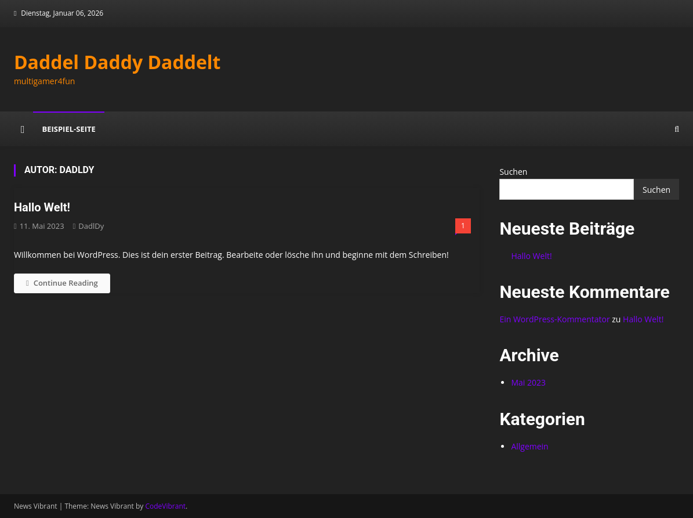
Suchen (513, 171)
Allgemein (529, 446)
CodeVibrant (165, 506)
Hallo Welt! (42, 207)
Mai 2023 (528, 382)
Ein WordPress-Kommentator (554, 319)
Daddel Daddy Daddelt (117, 61)
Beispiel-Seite (68, 129)
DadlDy (91, 226)
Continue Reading (62, 283)
